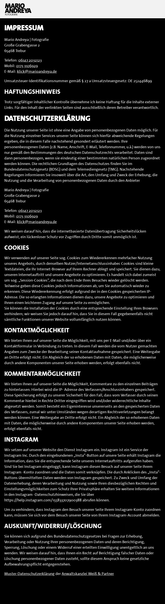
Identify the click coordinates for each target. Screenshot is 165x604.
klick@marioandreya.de (37, 71)
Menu (155, 9)
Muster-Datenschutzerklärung (29, 573)
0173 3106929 (27, 65)
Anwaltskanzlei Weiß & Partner (88, 573)
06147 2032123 (30, 60)
